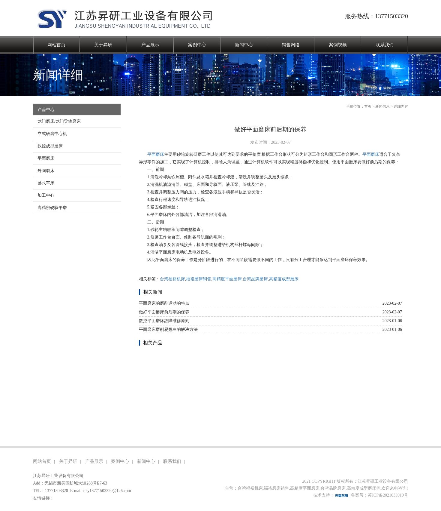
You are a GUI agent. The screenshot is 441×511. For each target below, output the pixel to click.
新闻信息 (382, 106)
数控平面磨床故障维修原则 (164, 321)
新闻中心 (244, 44)
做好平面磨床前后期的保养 (164, 312)
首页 (367, 106)
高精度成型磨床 (283, 279)
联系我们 (385, 44)
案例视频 (338, 44)
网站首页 (56, 44)
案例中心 (197, 44)
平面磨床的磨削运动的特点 (164, 303)
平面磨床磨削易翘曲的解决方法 (168, 329)
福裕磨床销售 (198, 279)
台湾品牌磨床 (255, 279)
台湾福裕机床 (172, 279)
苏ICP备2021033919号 (388, 495)
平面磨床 (155, 154)
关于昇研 (103, 44)
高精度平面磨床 (227, 279)
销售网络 (291, 44)
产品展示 (150, 44)
